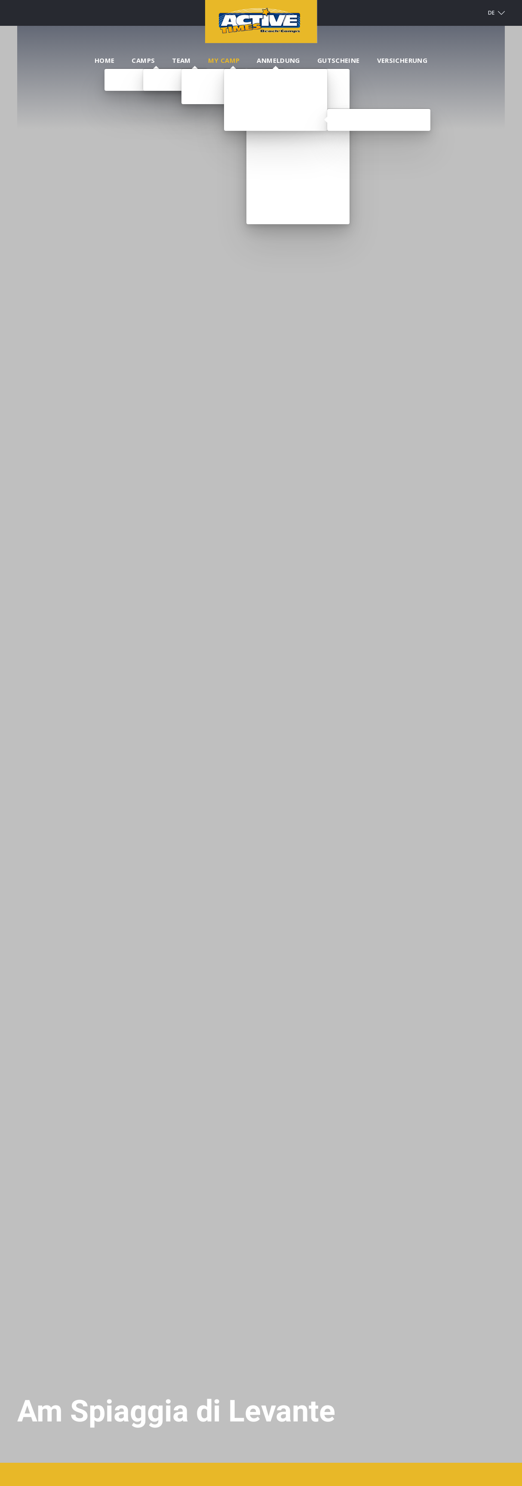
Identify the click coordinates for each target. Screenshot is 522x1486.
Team (181, 60)
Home (105, 60)
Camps (143, 60)
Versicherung (402, 60)
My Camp (224, 60)
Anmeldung (278, 60)
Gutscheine (338, 60)
